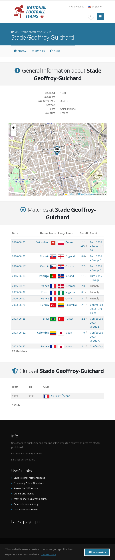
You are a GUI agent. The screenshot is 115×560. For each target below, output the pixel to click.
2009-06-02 (18, 292)
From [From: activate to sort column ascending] (15, 386)
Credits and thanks (24, 493)
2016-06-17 (18, 266)
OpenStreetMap (86, 194)
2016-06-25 (18, 242)
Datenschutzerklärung (26, 504)
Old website (76, 6)
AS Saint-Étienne (60, 396)
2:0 (83, 286)
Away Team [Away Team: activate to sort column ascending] (65, 233)
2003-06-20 (18, 346)
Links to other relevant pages (29, 477)
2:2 (83, 266)
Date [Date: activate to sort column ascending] (15, 233)
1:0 (83, 332)
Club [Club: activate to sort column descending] (46, 386)
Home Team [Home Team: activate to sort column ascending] (48, 233)
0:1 (83, 292)
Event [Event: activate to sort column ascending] (93, 233)
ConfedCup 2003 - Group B (96, 322)
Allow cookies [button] (97, 552)
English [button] (95, 6)
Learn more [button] (48, 554)
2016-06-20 (18, 256)
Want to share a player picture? (30, 498)
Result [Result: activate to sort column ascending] (84, 233)
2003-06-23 (18, 318)
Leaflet (69, 194)
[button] (57, 151)
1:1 (83, 276)
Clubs (54, 51)
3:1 (83, 298)
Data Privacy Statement (26, 509)
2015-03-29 (18, 286)
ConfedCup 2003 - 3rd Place (96, 309)
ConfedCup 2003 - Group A (96, 336)
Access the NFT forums (26, 488)
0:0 (83, 256)
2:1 (83, 305)
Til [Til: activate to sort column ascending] (30, 386)
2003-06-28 (18, 305)
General (20, 51)
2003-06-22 (18, 332)
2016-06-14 (18, 276)
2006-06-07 (18, 298)
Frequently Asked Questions (29, 483)
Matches (38, 51)
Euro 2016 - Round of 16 (96, 246)
